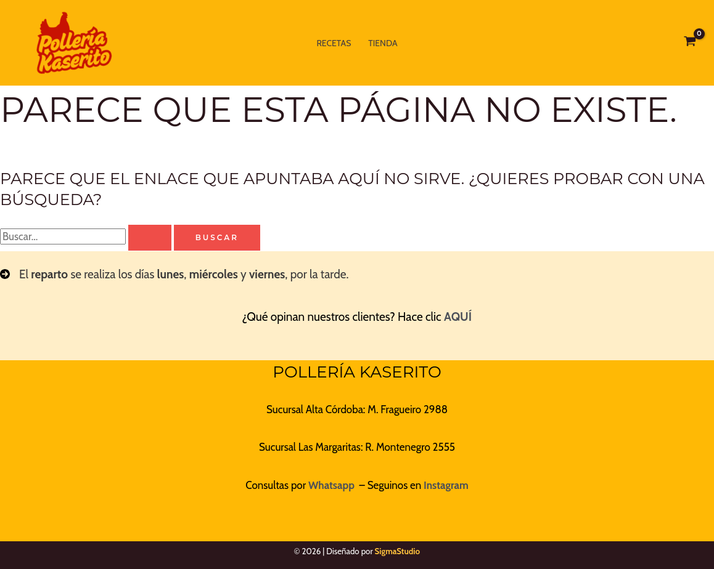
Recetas (333, 43)
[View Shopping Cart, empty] (690, 43)
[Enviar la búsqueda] (149, 238)
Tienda (382, 43)
